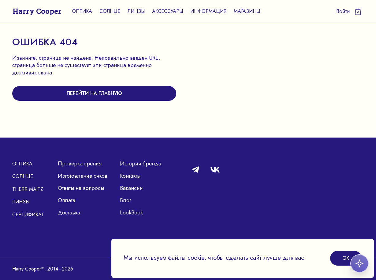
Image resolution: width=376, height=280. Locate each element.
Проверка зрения (80, 164)
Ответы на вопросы (81, 188)
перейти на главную (94, 93)
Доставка (69, 213)
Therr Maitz (27, 189)
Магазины (247, 11)
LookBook (131, 213)
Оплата (66, 200)
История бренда (140, 164)
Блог (125, 200)
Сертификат (28, 214)
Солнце (109, 11)
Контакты (130, 176)
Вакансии (131, 188)
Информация (208, 11)
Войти (343, 11)
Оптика (82, 11)
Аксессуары (167, 11)
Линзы (136, 11)
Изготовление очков (82, 176)
